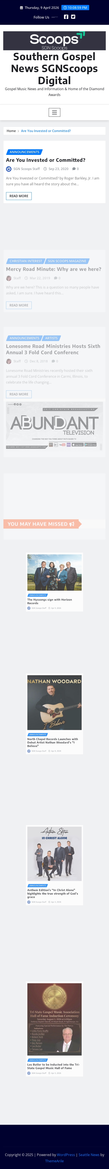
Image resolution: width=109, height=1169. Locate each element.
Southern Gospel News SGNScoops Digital (54, 68)
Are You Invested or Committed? (46, 131)
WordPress (66, 1154)
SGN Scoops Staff (27, 169)
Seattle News (89, 1154)
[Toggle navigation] (55, 112)
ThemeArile (54, 1161)
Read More (18, 196)
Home (11, 131)
